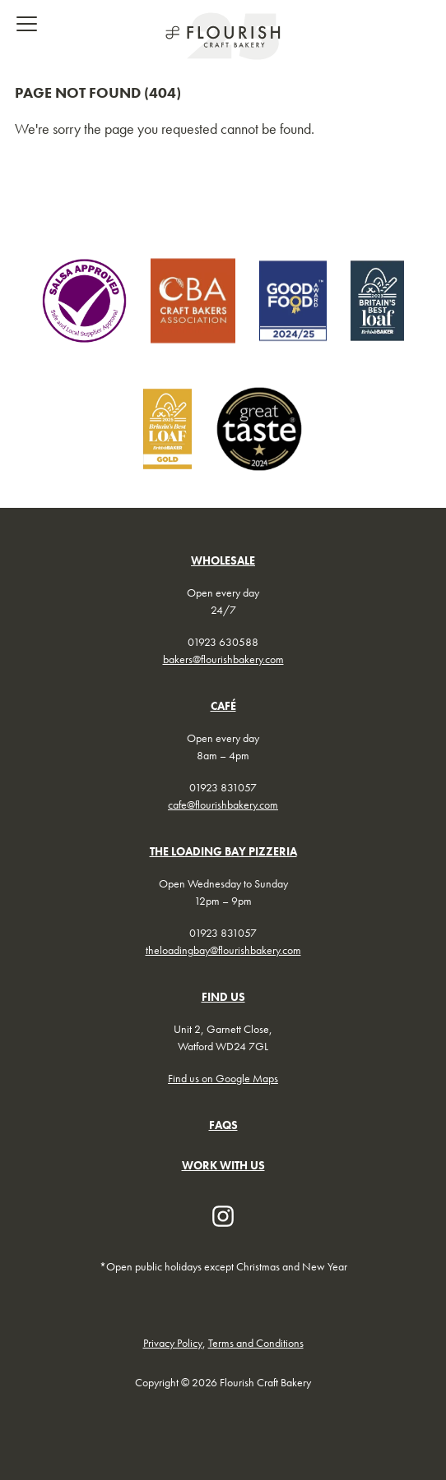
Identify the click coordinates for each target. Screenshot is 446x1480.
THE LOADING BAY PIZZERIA (223, 851)
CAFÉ (223, 706)
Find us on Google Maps (223, 1078)
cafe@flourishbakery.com (223, 804)
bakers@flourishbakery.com (223, 659)
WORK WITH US (223, 1165)
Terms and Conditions (256, 1342)
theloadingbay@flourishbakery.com (223, 950)
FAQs (223, 1125)
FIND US (223, 996)
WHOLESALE (223, 560)
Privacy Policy (172, 1342)
